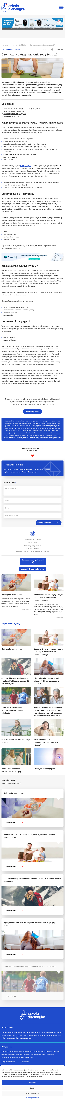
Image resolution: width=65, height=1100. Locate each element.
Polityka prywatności (32, 1098)
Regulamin (25, 1061)
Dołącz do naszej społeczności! (33, 561)
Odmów (32, 1088)
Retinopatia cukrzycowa (14, 793)
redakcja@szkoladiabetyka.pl (26, 472)
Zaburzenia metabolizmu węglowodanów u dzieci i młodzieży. (30, 967)
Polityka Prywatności (8, 1061)
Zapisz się (30, 411)
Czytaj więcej (11, 822)
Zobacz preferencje (32, 1093)
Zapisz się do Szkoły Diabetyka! (32, 569)
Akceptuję (32, 1082)
